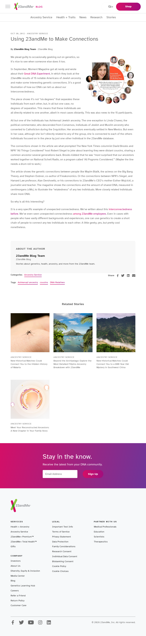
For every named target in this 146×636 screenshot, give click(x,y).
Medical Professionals (105, 526)
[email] (133, 275)
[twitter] (122, 275)
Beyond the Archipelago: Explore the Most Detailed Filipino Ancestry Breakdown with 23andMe (72, 364)
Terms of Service (61, 531)
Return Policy (17, 600)
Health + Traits (65, 17)
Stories (111, 17)
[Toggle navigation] (7, 6)
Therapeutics (101, 541)
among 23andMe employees (89, 213)
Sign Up (93, 474)
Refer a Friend (18, 595)
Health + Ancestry (20, 526)
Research (96, 17)
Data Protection (60, 541)
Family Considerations (63, 546)
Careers (15, 590)
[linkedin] (128, 275)
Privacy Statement (61, 536)
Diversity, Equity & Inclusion (25, 570)
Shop (128, 6)
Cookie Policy (59, 566)
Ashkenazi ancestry (28, 282)
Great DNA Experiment (36, 73)
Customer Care (18, 605)
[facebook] (117, 275)
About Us (15, 565)
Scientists (99, 536)
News (82, 17)
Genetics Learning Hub (23, 585)
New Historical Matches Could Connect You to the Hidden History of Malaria (29, 364)
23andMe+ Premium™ (22, 536)
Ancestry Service (41, 17)
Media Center (18, 575)
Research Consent (61, 551)
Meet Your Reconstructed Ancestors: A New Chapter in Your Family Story (30, 429)
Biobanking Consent (62, 561)
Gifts (13, 546)
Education (99, 531)
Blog (13, 580)
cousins (44, 282)
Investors (16, 560)
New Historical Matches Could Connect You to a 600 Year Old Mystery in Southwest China (113, 364)
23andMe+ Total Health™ (24, 541)
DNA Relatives (57, 282)
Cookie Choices (60, 571)
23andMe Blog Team (25, 49)
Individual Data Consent (64, 556)
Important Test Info (62, 526)
